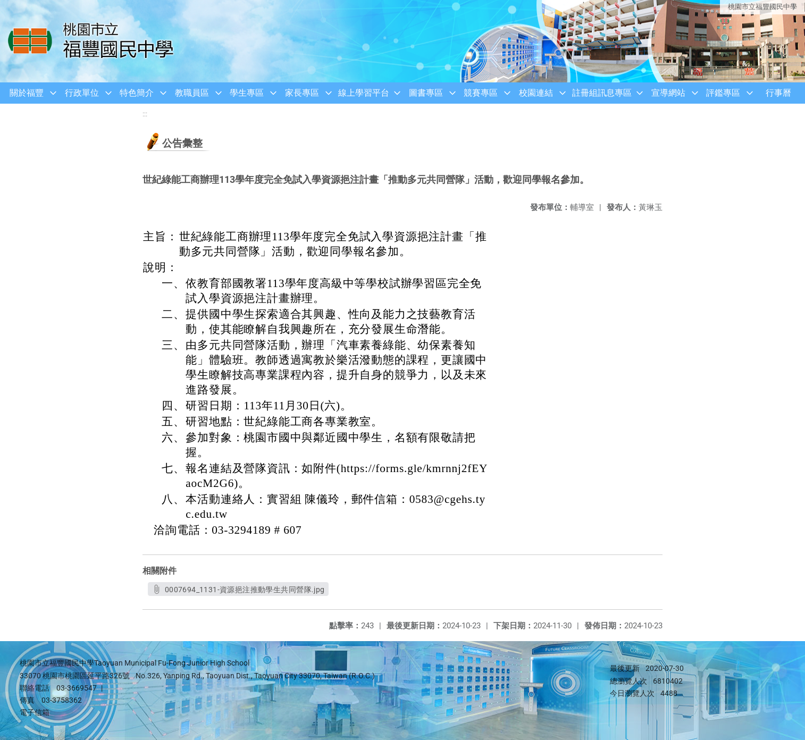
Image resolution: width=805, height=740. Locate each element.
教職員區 (192, 93)
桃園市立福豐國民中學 (762, 7)
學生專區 (247, 93)
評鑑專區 (723, 93)
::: (144, 114)
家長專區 (302, 93)
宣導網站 (668, 93)
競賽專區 (481, 93)
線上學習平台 (363, 93)
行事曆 (778, 93)
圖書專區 (426, 93)
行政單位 (82, 93)
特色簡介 (137, 93)
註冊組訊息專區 (602, 93)
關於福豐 (27, 93)
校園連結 (536, 93)
